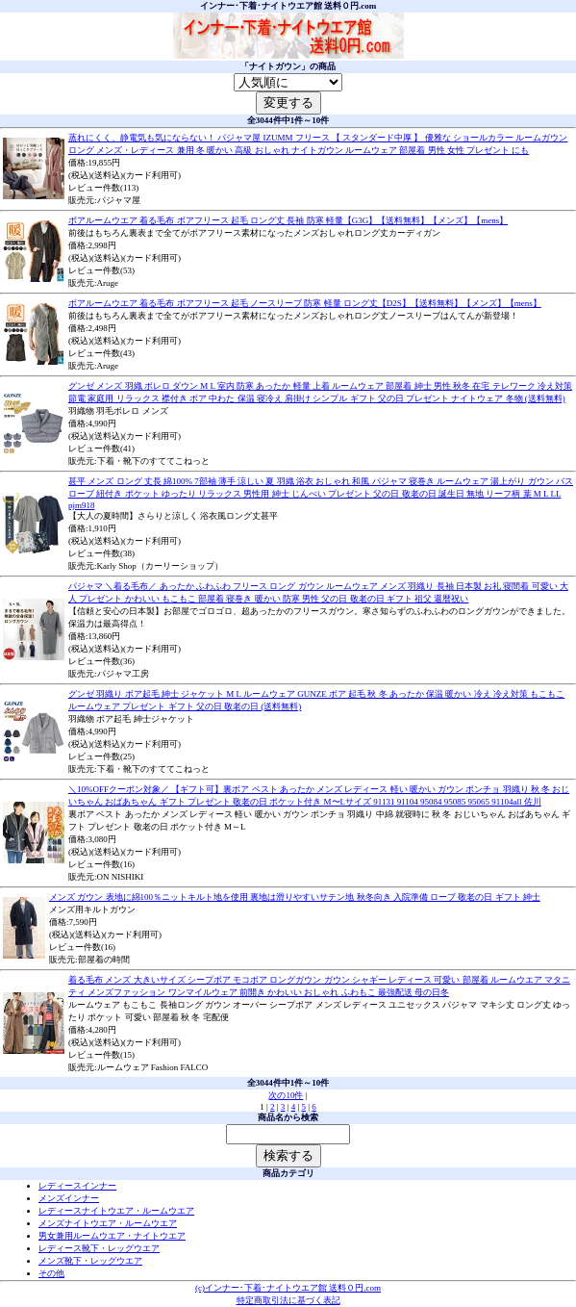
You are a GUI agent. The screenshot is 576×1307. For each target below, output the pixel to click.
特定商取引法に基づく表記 (288, 1300)
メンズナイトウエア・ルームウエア (107, 1223)
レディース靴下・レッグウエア (99, 1248)
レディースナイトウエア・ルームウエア (116, 1211)
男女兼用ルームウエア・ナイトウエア (112, 1236)
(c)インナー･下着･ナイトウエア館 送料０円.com (288, 1288)
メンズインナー (68, 1198)
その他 (51, 1273)
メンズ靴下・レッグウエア (90, 1261)
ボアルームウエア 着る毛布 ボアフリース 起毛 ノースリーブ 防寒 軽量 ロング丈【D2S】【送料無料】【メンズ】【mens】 (304, 303)
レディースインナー (77, 1186)
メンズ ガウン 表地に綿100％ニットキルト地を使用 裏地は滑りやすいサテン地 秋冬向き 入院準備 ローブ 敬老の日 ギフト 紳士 (294, 897)
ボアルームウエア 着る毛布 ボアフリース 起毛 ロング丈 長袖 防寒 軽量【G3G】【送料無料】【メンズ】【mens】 (288, 220)
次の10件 (285, 1095)
